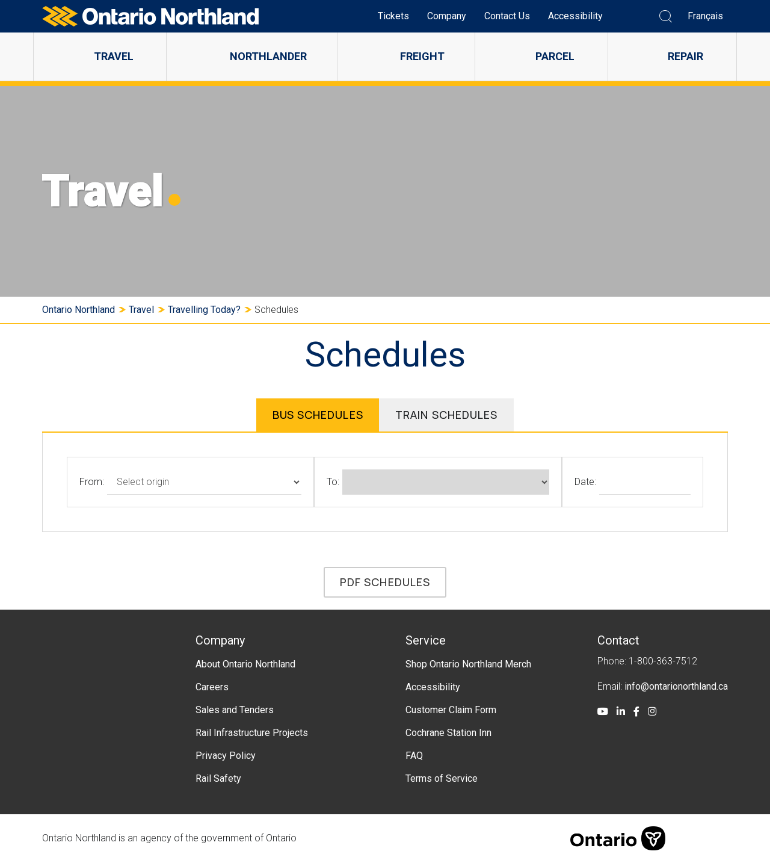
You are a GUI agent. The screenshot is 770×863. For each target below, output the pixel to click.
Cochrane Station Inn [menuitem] (448, 732)
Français (705, 16)
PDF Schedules (385, 582)
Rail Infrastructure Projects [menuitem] (252, 732)
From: (91, 481)
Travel (141, 309)
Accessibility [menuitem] (575, 16)
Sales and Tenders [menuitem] (235, 710)
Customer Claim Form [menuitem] (450, 710)
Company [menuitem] (446, 16)
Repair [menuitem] (685, 56)
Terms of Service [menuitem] (441, 778)
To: (333, 481)
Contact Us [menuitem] (507, 16)
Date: (585, 481)
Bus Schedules (317, 414)
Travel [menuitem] (114, 56)
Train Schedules (446, 414)
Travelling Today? (204, 309)
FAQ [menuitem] (414, 755)
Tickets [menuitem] (393, 16)
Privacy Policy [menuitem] (226, 755)
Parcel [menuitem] (554, 56)
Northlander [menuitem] (268, 56)
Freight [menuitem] (422, 56)
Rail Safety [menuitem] (218, 778)
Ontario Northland (78, 309)
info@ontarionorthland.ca (676, 686)
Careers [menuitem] (212, 687)
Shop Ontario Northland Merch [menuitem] (468, 664)
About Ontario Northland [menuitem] (245, 664)
